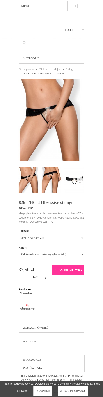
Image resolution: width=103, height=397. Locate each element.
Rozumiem (43, 390)
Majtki (57, 69)
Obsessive (26, 293)
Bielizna (43, 69)
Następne (80, 180)
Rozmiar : (25, 231)
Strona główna (26, 69)
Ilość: (36, 277)
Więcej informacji (73, 390)
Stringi (69, 69)
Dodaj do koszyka (68, 269)
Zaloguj (76, 6)
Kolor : (23, 247)
